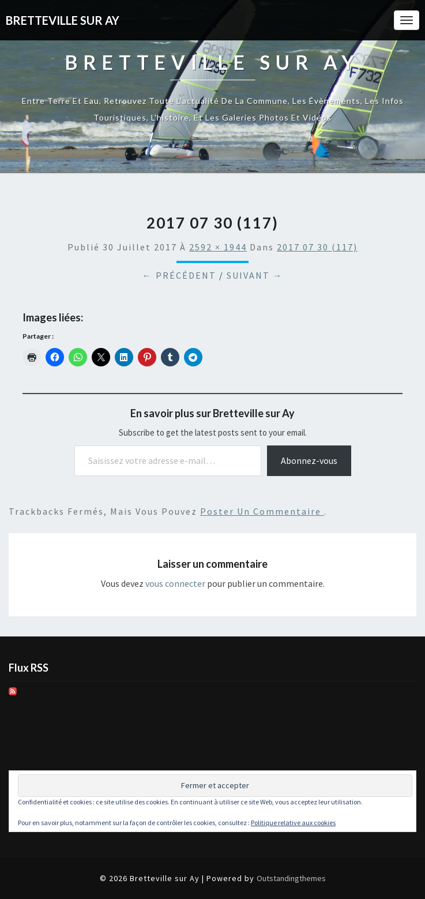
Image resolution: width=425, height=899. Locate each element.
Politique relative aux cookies (293, 822)
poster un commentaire (262, 511)
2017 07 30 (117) (317, 247)
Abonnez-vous (309, 460)
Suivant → (255, 275)
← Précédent (179, 275)
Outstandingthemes (291, 878)
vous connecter (175, 583)
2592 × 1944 (218, 247)
